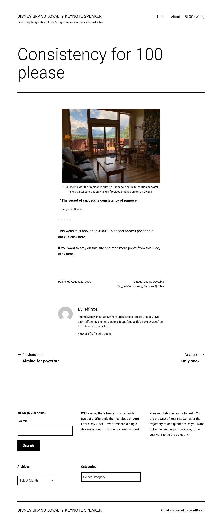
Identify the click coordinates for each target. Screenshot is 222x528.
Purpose (149, 286)
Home (161, 17)
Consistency (134, 286)
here (81, 237)
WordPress (196, 510)
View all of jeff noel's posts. (95, 333)
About (175, 17)
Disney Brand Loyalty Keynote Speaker (59, 16)
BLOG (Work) (195, 17)
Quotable (158, 281)
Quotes (159, 286)
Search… (23, 421)
